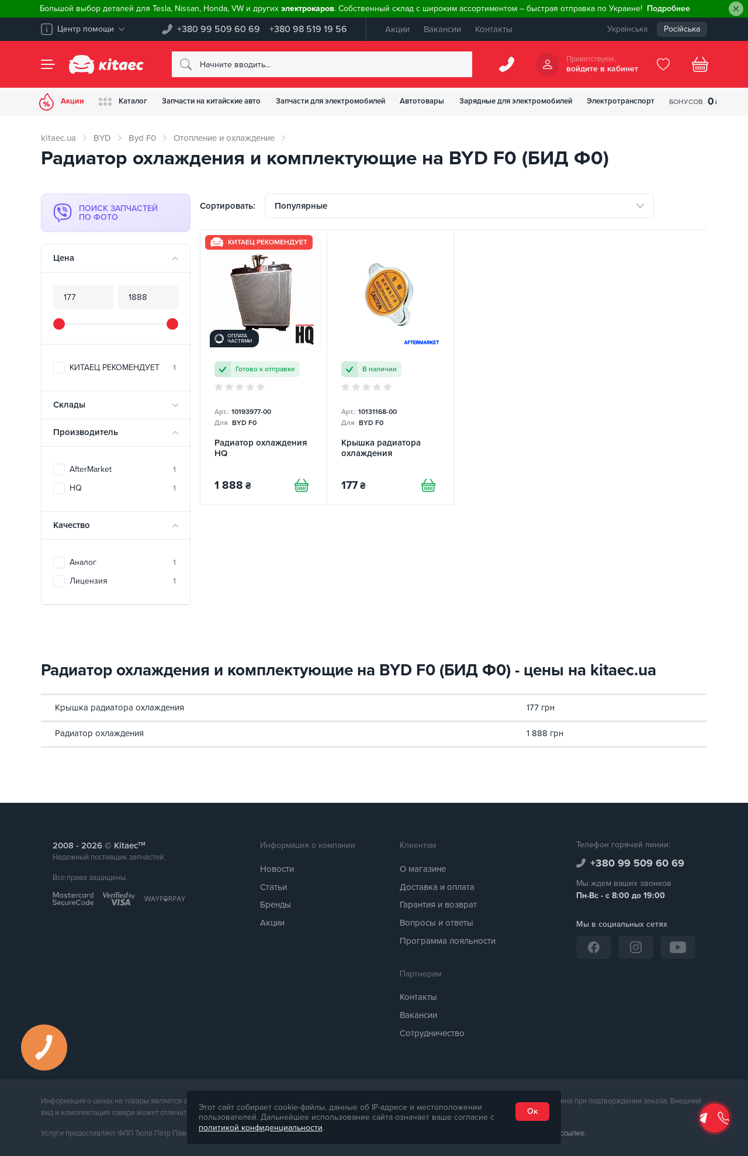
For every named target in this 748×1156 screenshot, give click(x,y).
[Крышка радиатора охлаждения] (390, 371)
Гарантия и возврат (438, 904)
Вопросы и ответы (436, 922)
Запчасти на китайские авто (229, 101)
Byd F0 (142, 138)
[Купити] (300, 491)
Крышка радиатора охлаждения (119, 707)
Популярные (301, 207)
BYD (102, 138)
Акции (397, 29)
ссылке (572, 1133)
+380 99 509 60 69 (218, 29)
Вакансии (442, 29)
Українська (627, 29)
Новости (277, 869)
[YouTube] (677, 947)
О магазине (423, 869)
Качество (71, 525)
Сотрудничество (432, 1033)
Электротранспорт (681, 101)
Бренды (275, 904)
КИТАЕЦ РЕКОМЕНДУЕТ (123, 367)
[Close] (736, 9)
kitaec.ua (58, 138)
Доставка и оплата (437, 887)
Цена (63, 258)
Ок (532, 1111)
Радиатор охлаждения (99, 733)
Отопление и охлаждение (224, 138)
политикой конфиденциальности (261, 1128)
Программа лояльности (448, 941)
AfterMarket (123, 469)
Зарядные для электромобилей (566, 101)
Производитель (85, 432)
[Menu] (48, 64)
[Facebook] (593, 947)
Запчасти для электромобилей (361, 101)
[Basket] (700, 64)
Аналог (123, 562)
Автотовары (462, 101)
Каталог (130, 101)
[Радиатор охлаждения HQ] (263, 371)
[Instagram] (635, 947)
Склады (69, 404)
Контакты (493, 29)
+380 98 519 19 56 (308, 29)
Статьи (273, 887)
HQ (123, 488)
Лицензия (123, 581)
